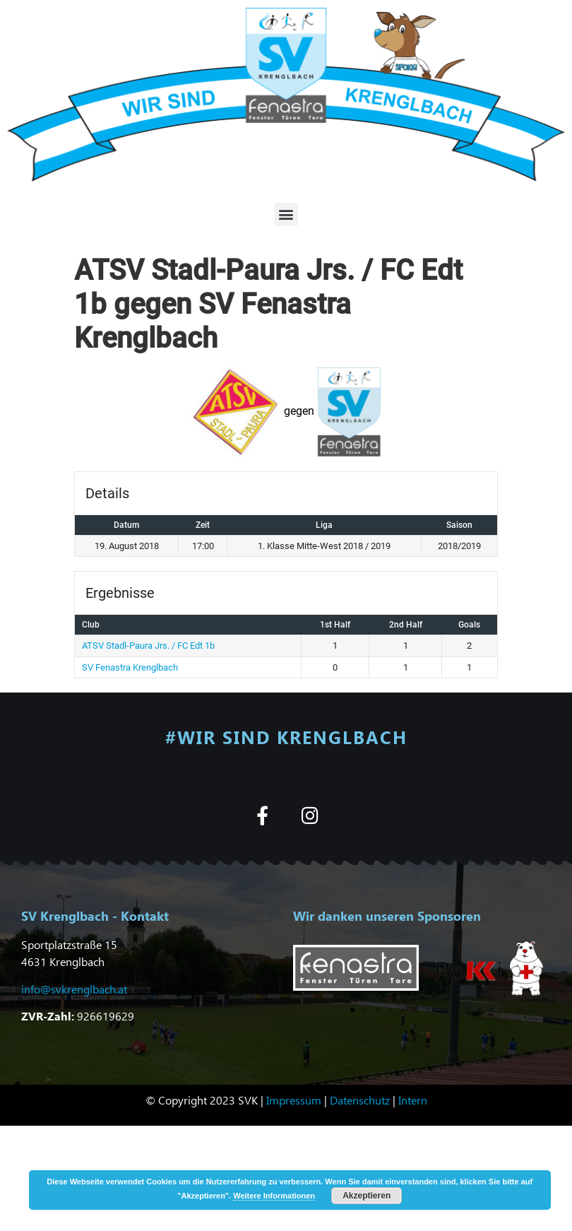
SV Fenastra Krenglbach (130, 667)
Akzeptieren (366, 1196)
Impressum (293, 1099)
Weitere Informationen (274, 1195)
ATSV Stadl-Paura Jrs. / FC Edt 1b (148, 645)
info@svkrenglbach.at (74, 989)
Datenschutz (360, 1099)
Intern (412, 1099)
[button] (286, 214)
